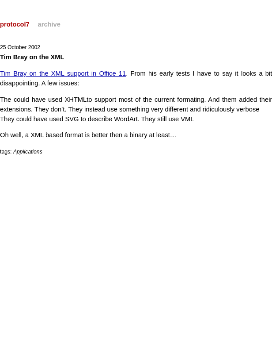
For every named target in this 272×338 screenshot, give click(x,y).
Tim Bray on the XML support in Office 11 (63, 73)
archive (49, 24)
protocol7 (15, 24)
